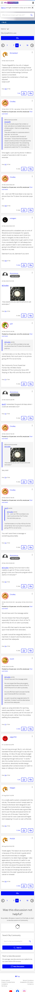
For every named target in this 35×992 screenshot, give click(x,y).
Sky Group (4, 986)
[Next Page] (32, 45)
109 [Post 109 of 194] (6, 260)
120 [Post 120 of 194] (6, 881)
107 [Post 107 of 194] (6, 164)
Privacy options (5, 980)
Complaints (4, 984)
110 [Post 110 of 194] (5, 311)
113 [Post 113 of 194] (5, 477)
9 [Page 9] (20, 45)
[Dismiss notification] (32, 7)
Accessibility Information (27, 982)
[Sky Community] (11, 2)
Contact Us (30, 984)
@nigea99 (7, 122)
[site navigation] (2, 3)
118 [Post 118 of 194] (5, 775)
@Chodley (5, 285)
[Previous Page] (3, 45)
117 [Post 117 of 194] (5, 724)
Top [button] (18, 976)
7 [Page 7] (13, 45)
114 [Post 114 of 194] (5, 543)
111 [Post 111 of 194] (5, 379)
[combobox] (16, 15)
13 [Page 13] (27, 45)
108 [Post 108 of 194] (6, 206)
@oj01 (4, 404)
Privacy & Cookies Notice (8, 982)
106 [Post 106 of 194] (6, 89)
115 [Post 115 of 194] (5, 582)
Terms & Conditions (28, 980)
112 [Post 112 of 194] (5, 413)
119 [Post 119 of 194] (5, 826)
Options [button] (3, 29)
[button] (32, 52)
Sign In (32, 3)
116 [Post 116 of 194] (5, 646)
